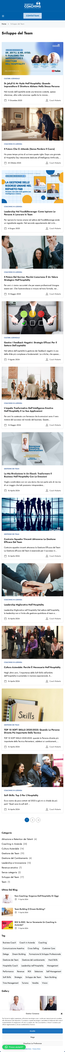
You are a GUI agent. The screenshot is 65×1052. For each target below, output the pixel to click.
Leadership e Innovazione (14, 862)
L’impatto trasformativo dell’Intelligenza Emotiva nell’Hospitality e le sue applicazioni (28, 409)
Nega (32, 1037)
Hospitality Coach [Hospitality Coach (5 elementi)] (10, 965)
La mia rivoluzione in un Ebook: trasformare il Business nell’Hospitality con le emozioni (28, 475)
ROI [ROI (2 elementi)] (29, 971)
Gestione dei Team (11, 469)
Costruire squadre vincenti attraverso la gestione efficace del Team (30, 541)
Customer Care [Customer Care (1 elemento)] (48, 948)
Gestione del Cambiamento (15, 858)
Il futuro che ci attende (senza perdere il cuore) (29, 149)
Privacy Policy (36, 1049)
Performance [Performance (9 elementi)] (8, 971)
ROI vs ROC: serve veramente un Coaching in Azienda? (35, 923)
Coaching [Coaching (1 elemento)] (42, 942)
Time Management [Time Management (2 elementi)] (10, 982)
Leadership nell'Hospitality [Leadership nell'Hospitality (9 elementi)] (32, 965)
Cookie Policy (27, 1049)
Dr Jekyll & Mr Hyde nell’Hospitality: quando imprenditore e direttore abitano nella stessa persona (31, 85)
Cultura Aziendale (12, 78)
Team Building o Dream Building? (30, 909)
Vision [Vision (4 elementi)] (44, 982)
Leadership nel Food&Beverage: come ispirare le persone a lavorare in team (29, 213)
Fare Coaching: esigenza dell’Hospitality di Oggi (37, 896)
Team (4, 881)
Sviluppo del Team (10, 877)
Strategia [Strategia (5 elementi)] (18, 977)
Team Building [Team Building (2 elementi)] (50, 977)
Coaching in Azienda (13, 144)
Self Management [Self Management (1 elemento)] (53, 971)
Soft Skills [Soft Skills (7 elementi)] (7, 977)
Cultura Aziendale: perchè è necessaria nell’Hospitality (32, 667)
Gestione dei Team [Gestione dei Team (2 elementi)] (10, 959)
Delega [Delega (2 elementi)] (6, 954)
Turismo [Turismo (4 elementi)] (25, 982)
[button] (62, 1014)
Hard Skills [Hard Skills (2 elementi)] (52, 959)
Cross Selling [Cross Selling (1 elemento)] (33, 948)
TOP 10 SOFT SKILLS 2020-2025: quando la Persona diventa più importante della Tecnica (31, 731)
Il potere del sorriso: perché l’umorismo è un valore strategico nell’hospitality (31, 278)
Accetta (32, 1031)
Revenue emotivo (10, 867)
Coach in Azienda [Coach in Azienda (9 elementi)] (27, 942)
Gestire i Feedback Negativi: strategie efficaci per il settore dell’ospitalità (30, 344)
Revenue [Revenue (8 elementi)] (20, 971)
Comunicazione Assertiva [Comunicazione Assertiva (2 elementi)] (13, 948)
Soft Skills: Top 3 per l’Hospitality (21, 795)
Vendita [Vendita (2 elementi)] (35, 982)
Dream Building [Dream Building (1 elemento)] (19, 954)
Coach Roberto (55, 100)
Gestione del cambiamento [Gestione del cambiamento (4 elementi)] (33, 959)
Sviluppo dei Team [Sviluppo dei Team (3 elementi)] (33, 977)
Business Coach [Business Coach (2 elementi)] (9, 942)
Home (4, 24)
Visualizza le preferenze (32, 1043)
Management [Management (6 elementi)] (52, 965)
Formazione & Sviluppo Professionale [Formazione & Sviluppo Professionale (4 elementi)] (45, 954)
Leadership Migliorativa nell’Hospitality (24, 604)
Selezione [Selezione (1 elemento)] (39, 971)
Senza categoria (9, 872)
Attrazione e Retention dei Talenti (17, 839)
